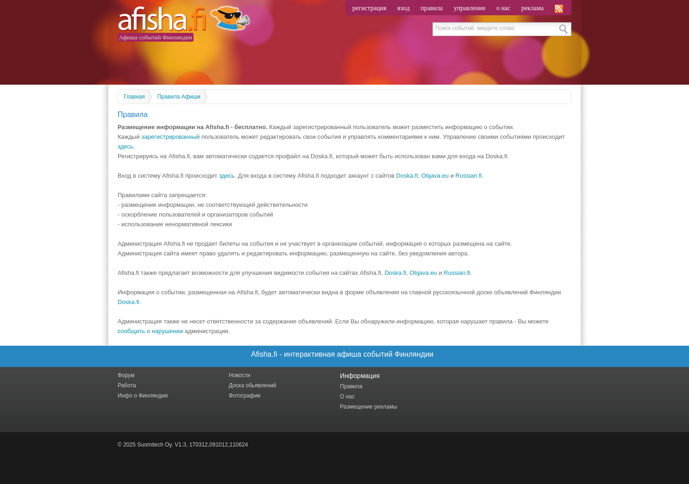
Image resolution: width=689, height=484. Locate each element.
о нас (503, 8)
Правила (351, 386)
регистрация (369, 8)
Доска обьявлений (252, 385)
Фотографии (245, 395)
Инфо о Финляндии (143, 395)
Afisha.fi (184, 20)
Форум (126, 375)
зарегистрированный (170, 136)
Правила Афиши (178, 96)
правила (431, 8)
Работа (127, 385)
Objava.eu (435, 175)
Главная (134, 96)
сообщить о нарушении (150, 331)
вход (403, 8)
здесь (125, 146)
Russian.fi (469, 175)
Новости (239, 375)
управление (470, 8)
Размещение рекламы (368, 406)
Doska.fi (407, 175)
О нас (347, 396)
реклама (532, 8)
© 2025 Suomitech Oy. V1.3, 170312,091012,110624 (183, 444)
